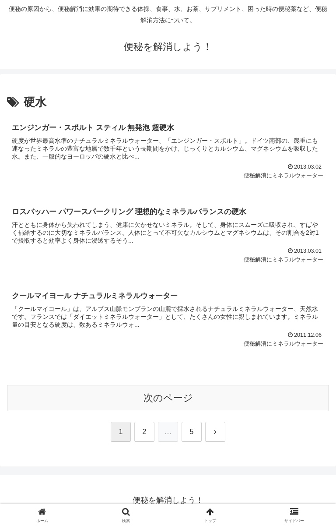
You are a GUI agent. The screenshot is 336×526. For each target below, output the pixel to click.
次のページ (168, 397)
